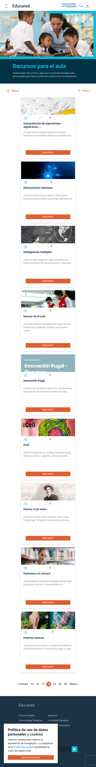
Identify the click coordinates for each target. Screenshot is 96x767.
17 (43, 684)
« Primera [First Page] (23, 684)
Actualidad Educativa (58, 720)
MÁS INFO (48, 152)
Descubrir (52, 715)
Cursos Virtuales (27, 715)
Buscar (13, 90)
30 (65, 684)
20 (59, 684)
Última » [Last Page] (73, 684)
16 (37, 684)
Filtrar (83, 90)
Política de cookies (24, 747)
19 (54, 684)
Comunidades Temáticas (30, 720)
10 (32, 684)
